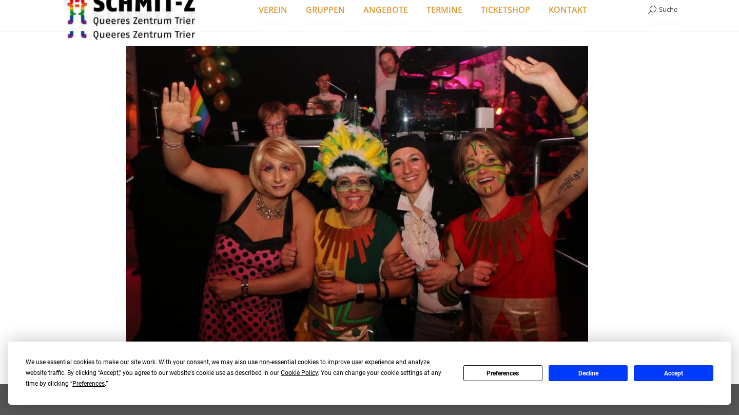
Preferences (503, 373)
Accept (673, 373)
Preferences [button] (88, 383)
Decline (588, 373)
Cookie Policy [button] (299, 372)
